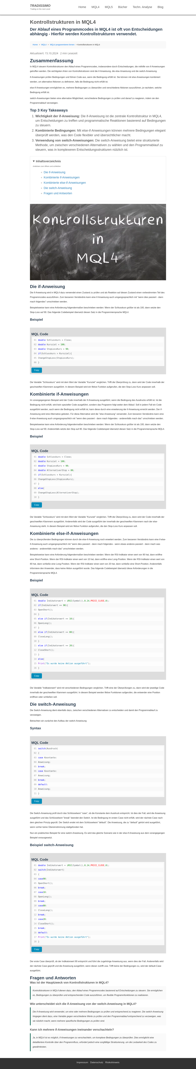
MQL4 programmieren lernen (62, 45)
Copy (36, 370)
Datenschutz (96, 1062)
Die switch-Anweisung (58, 188)
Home (82, 7)
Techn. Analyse (142, 7)
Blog (160, 7)
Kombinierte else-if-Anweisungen (65, 182)
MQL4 (95, 7)
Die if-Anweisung (54, 172)
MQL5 (109, 7)
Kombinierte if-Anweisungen (62, 177)
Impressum (82, 1062)
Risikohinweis (112, 1062)
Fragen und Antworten (58, 193)
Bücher (122, 7)
